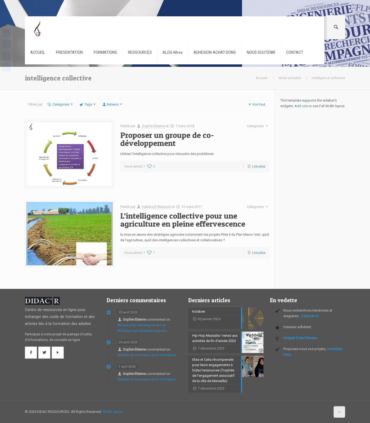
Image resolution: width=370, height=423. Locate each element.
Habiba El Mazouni (156, 207)
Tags (88, 104)
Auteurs (112, 104)
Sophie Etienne (153, 126)
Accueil (261, 78)
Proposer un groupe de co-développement (167, 139)
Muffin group (113, 412)
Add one (301, 106)
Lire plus (258, 166)
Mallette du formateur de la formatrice (146, 355)
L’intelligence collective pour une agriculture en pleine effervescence (182, 219)
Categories (60, 104)
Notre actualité (289, 78)
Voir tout (256, 104)
